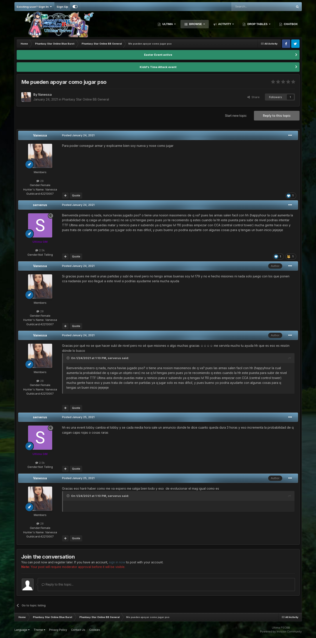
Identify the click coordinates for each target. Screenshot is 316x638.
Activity (225, 24)
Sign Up (62, 6)
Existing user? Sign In (34, 6)
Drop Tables (257, 24)
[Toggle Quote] (68, 358)
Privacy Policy (58, 629)
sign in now (117, 562)
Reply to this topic (277, 115)
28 (40, 181)
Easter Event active (158, 54)
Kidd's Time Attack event (158, 67)
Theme (39, 629)
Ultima (168, 24)
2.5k (40, 250)
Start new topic (236, 115)
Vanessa (40, 135)
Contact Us (78, 629)
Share (253, 97)
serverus (40, 205)
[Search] (251, 6)
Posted (78, 135)
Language (22, 629)
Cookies (94, 629)
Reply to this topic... (57, 584)
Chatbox (290, 24)
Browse (195, 24)
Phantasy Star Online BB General (85, 99)
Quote (76, 195)
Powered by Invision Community (281, 631)
